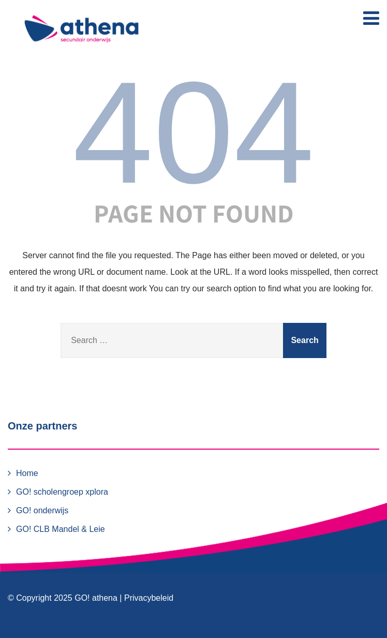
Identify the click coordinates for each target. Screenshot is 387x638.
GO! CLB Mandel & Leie (60, 529)
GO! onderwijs (42, 510)
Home (27, 473)
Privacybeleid (148, 598)
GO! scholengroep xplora (62, 491)
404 (193, 132)
